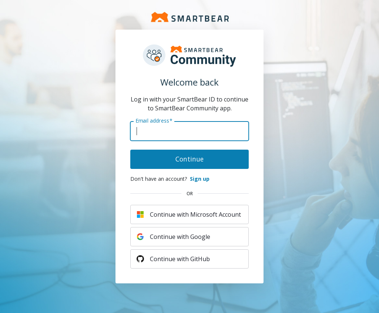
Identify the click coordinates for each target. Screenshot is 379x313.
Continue (189, 158)
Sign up (199, 178)
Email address (153, 121)
